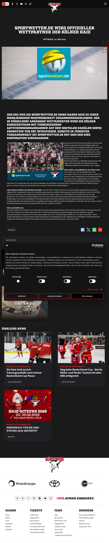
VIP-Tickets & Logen (37, 529)
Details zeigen (93, 289)
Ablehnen (21, 296)
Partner (82, 521)
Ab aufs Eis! (58, 518)
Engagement (59, 523)
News (7, 515)
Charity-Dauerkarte (37, 532)
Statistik (8, 529)
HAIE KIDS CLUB (60, 521)
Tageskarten (34, 518)
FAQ (56, 515)
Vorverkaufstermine (37, 526)
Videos (7, 518)
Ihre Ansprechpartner (87, 515)
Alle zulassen (87, 296)
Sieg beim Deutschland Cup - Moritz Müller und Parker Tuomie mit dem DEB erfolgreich (81, 372)
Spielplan (9, 523)
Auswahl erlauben (54, 296)
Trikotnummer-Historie (63, 535)
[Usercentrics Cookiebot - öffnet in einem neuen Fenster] (93, 245)
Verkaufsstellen (36, 523)
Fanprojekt (58, 532)
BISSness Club (84, 523)
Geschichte (58, 529)
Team (7, 521)
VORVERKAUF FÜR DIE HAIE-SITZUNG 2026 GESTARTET (23, 429)
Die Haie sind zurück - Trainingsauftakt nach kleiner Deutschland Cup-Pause (24, 372)
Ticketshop (34, 515)
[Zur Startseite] (54, 8)
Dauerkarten (34, 521)
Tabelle (8, 526)
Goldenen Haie (60, 526)
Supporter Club (85, 526)
